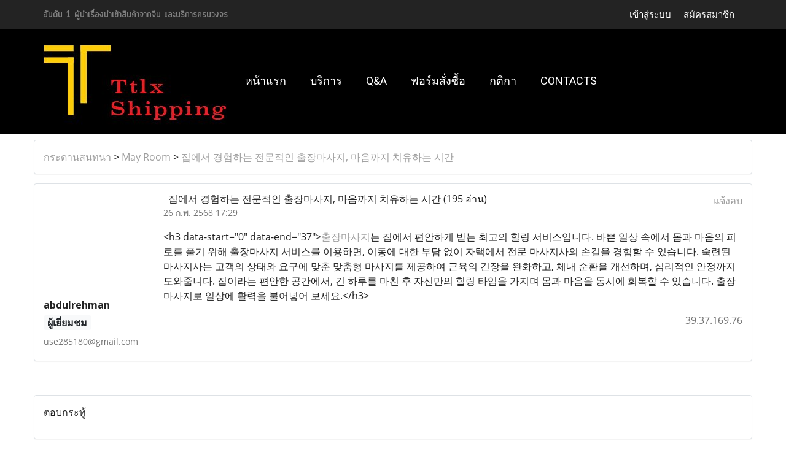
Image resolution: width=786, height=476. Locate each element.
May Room (146, 157)
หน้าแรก (265, 80)
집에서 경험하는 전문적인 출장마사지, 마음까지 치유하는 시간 (317, 157)
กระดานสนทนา (77, 157)
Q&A (376, 80)
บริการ (326, 80)
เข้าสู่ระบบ (650, 14)
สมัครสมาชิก (708, 14)
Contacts (568, 80)
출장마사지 (345, 237)
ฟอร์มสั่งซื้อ (438, 80)
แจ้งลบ (728, 200)
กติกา (502, 80)
